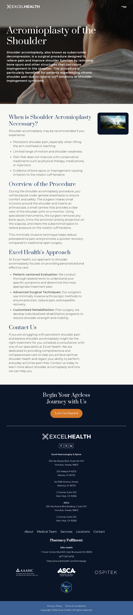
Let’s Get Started (66, 413)
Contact (99, 531)
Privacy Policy (54, 606)
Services (66, 531)
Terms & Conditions (75, 606)
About (29, 531)
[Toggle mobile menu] (123, 6)
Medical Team (47, 531)
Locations (83, 531)
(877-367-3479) (66, 556)
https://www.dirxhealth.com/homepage (66, 561)
